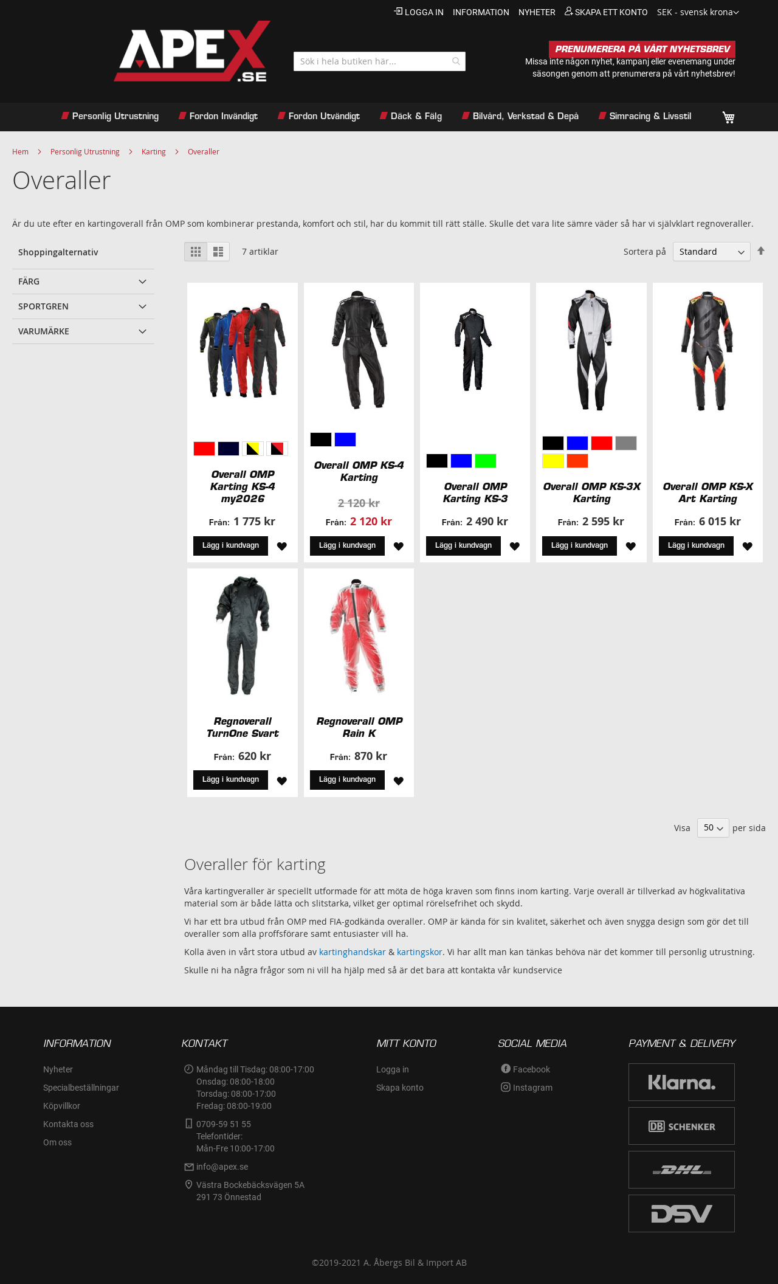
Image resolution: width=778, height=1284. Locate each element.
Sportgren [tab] (43, 306)
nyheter (537, 12)
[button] (698, 12)
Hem (20, 151)
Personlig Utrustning (85, 151)
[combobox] (380, 61)
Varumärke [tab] (43, 331)
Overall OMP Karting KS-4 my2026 (242, 486)
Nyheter (58, 1069)
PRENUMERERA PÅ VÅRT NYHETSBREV (642, 49)
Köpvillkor (61, 1106)
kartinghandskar (352, 952)
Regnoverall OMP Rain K (359, 727)
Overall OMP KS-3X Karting (591, 492)
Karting (154, 151)
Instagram (533, 1087)
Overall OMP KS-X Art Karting (707, 492)
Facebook (531, 1069)
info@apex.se (222, 1167)
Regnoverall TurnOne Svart (242, 727)
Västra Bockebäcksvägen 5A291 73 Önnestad (250, 1191)
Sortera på (645, 251)
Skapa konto (400, 1087)
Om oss (57, 1142)
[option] (204, 448)
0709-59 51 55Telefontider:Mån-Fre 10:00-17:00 (235, 1136)
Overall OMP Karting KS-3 (475, 492)
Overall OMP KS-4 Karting (359, 471)
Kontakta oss (68, 1124)
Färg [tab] (29, 281)
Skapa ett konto (611, 12)
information (481, 12)
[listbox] (242, 450)
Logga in (424, 12)
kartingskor (419, 952)
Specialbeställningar (81, 1087)
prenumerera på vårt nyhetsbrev (672, 73)
